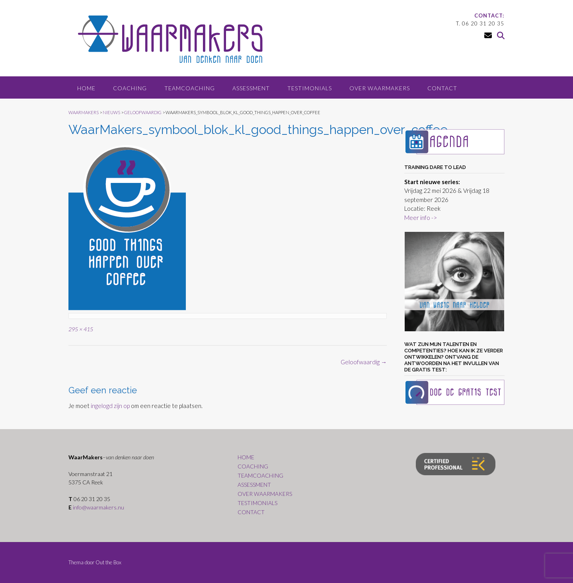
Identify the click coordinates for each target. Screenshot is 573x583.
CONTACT (442, 88)
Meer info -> (420, 217)
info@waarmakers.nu (98, 507)
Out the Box (108, 562)
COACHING (130, 88)
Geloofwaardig (364, 361)
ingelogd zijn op (110, 405)
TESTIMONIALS (309, 88)
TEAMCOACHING (189, 88)
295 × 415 (80, 329)
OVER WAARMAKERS (379, 88)
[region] (454, 281)
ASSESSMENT (251, 88)
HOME (86, 88)
